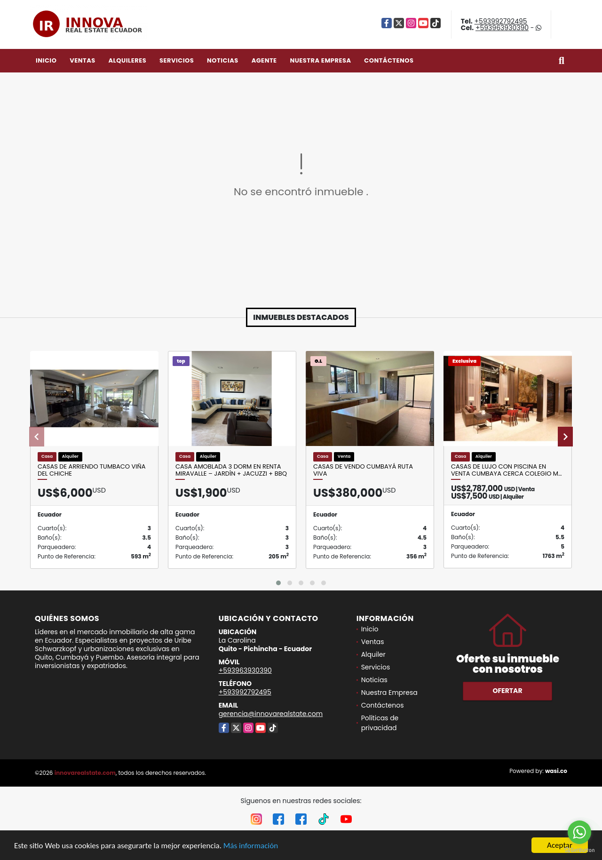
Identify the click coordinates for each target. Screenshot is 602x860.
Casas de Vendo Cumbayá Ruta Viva (363, 470)
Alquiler (373, 654)
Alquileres (127, 60)
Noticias (222, 60)
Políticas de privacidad (380, 723)
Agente (264, 60)
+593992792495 (501, 21)
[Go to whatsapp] (579, 832)
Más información (250, 846)
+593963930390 (502, 27)
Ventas (82, 60)
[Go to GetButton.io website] (579, 850)
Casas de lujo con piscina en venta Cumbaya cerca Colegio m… (506, 470)
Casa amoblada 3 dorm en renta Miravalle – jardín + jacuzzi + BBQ (231, 470)
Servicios (176, 60)
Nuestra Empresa (320, 60)
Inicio (46, 60)
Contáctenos (388, 60)
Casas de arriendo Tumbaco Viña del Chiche (91, 470)
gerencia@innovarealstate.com (271, 713)
